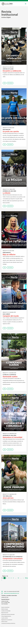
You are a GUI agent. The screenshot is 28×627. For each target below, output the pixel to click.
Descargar (10, 83)
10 (18, 578)
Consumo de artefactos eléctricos (8, 623)
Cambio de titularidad (5, 610)
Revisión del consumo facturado (8, 614)
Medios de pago (4, 609)
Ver (4, 83)
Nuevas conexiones (5, 607)
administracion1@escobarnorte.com (11, 593)
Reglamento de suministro (6, 619)
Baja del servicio (4, 612)
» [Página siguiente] (23, 578)
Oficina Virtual (4, 621)
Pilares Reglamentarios (6, 616)
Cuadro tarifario (4, 618)
